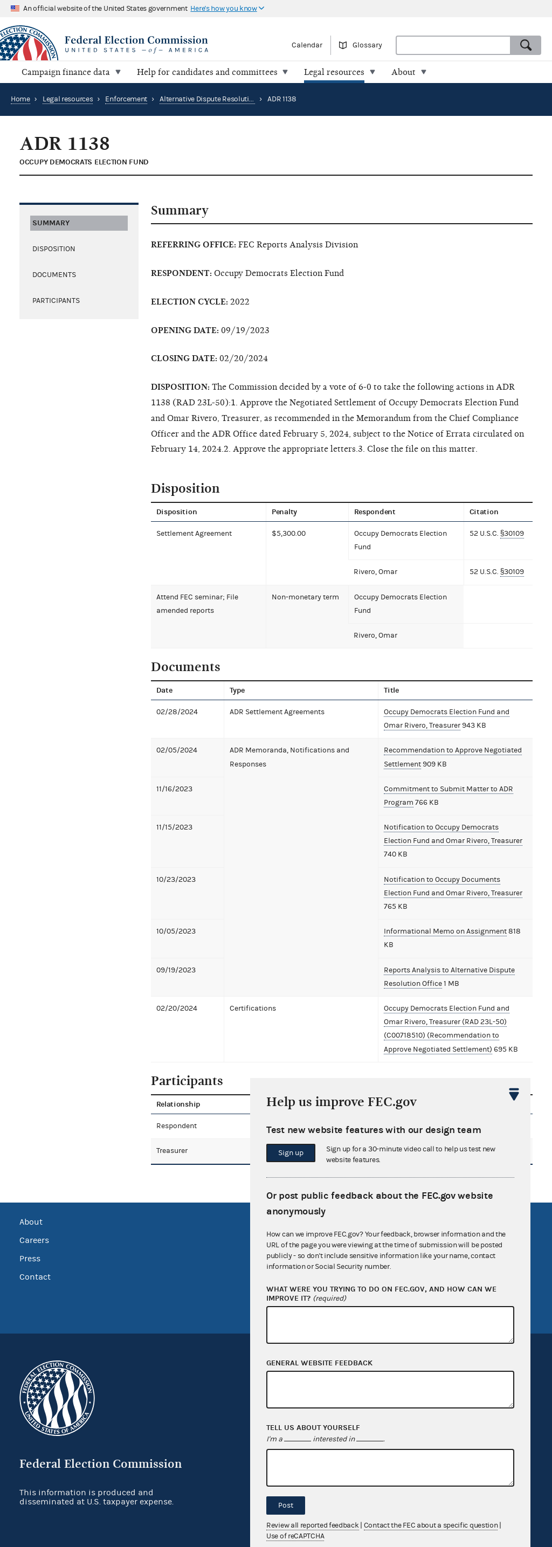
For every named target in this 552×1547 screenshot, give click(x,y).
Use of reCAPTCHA (295, 1536)
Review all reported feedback (312, 1525)
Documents (54, 274)
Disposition (53, 248)
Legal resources (68, 99)
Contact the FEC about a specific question (431, 1525)
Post (285, 1505)
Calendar (307, 45)
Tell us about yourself (313, 1428)
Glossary (367, 45)
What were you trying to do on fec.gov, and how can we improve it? (381, 1294)
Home (20, 99)
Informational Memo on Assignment (445, 931)
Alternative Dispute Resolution (208, 99)
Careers (34, 1240)
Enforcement (126, 99)
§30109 (512, 533)
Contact (35, 1277)
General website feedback (319, 1363)
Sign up (290, 1153)
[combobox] (453, 45)
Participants (56, 300)
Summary (51, 222)
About (31, 1222)
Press (29, 1258)
